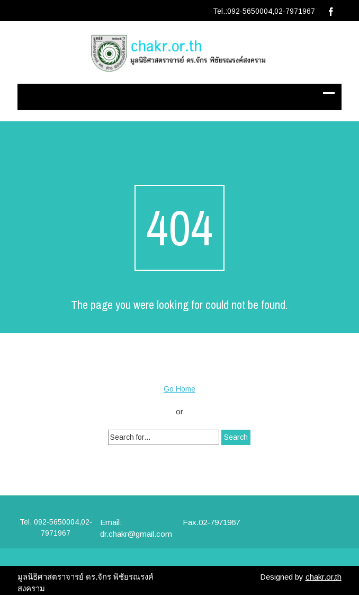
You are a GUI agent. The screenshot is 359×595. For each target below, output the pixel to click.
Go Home (179, 389)
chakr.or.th (324, 576)
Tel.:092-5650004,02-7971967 (264, 11)
